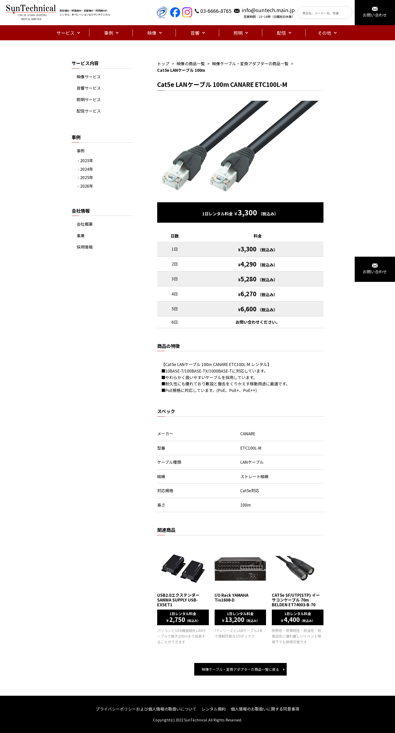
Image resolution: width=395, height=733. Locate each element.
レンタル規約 (214, 709)
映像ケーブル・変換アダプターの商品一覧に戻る (240, 669)
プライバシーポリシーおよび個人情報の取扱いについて (146, 709)
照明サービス (89, 99)
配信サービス (89, 111)
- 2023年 (85, 160)
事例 (81, 151)
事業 (81, 235)
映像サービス (89, 77)
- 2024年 (85, 169)
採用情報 (85, 247)
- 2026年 (85, 186)
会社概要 (85, 224)
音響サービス (89, 88)
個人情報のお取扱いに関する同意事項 (265, 709)
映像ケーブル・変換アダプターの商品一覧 (250, 63)
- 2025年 (85, 177)
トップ (163, 63)
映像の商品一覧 (191, 63)
